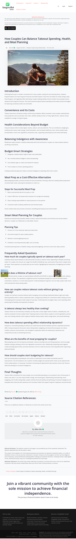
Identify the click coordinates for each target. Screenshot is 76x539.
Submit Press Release (24, 534)
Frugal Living (34, 47)
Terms (24, 532)
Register (70, 6)
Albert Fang (38, 392)
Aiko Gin (14, 392)
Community (19, 3)
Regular (31, 416)
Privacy (20, 532)
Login (63, 6)
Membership (44, 3)
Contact (29, 532)
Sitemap (34, 532)
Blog (17, 532)
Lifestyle (28, 47)
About (13, 532)
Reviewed (43, 416)
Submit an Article (21, 9)
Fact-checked (17, 416)
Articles (36, 3)
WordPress (35, 536)
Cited (6, 416)
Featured (28, 3)
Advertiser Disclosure (38, 17)
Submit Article (33, 534)
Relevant (37, 416)
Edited (10, 416)
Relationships (41, 47)
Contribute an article (8, 517)
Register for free (38, 502)
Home (7, 471)
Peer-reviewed (25, 416)
